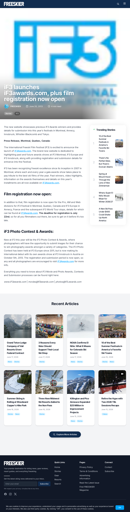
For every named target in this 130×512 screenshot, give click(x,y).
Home (57, 467)
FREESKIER (15, 106)
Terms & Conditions (89, 471)
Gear (56, 475)
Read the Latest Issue (89, 482)
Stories (8, 113)
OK (119, 507)
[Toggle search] (118, 3)
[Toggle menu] (124, 3)
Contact (108, 467)
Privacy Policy (86, 467)
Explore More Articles (65, 434)
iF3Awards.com (22, 151)
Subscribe (44, 484)
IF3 (17, 113)
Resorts (57, 479)
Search (57, 483)
